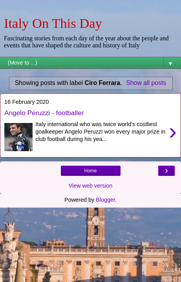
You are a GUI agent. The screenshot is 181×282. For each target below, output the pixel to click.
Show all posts (146, 83)
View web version (91, 186)
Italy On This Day (53, 23)
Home (90, 171)
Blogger (105, 200)
